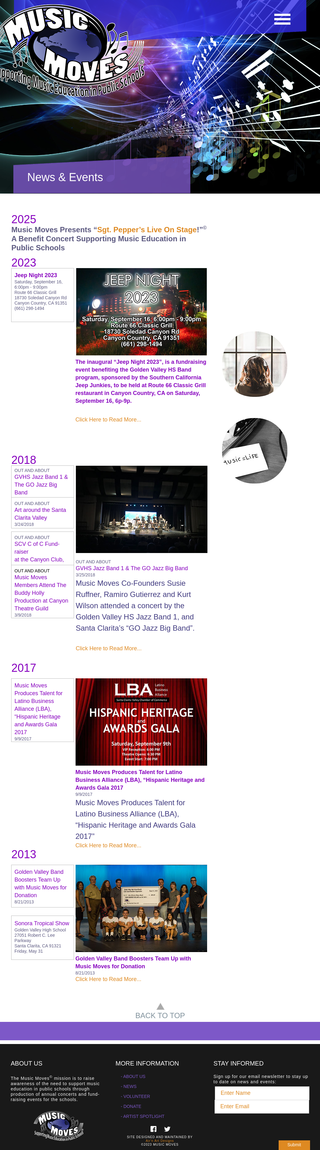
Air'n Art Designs (160, 1141)
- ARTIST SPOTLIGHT (143, 1116)
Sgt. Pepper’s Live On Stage (147, 229)
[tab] (42, 483)
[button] (282, 18)
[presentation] (262, 1126)
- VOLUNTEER (135, 1096)
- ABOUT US (133, 1076)
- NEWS (129, 1086)
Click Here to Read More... (108, 419)
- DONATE (131, 1106)
